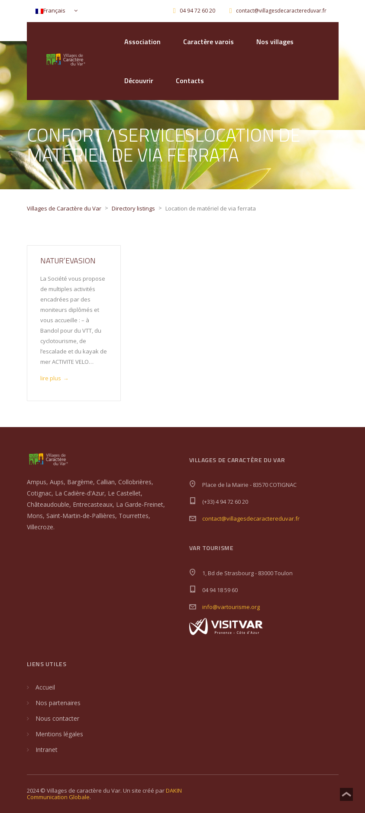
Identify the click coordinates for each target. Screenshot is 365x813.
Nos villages (275, 41)
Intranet (47, 749)
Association (142, 41)
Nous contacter (57, 718)
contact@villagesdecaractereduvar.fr (251, 518)
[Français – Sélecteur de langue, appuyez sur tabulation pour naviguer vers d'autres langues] (55, 11)
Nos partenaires (58, 703)
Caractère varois (208, 41)
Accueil (45, 687)
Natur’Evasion (68, 260)
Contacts (190, 80)
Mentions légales (59, 734)
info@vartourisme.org (231, 607)
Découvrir (138, 80)
